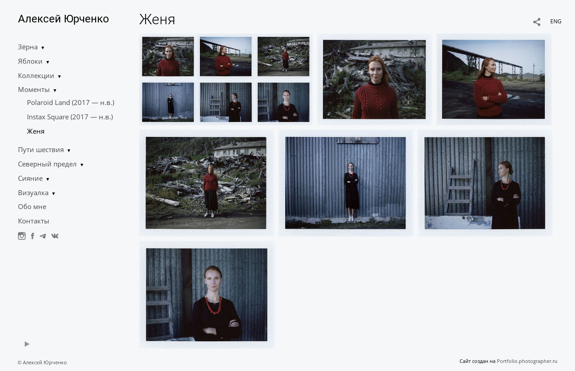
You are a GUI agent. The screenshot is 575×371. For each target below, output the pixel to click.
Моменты (34, 89)
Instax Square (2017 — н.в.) (70, 116)
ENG (556, 21)
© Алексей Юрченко (42, 362)
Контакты (33, 220)
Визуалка (33, 192)
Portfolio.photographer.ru (527, 361)
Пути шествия (41, 149)
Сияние (30, 178)
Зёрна (28, 46)
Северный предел (47, 163)
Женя (35, 131)
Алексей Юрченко (63, 19)
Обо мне (32, 206)
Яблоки (30, 61)
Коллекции (36, 75)
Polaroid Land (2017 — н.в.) (70, 102)
